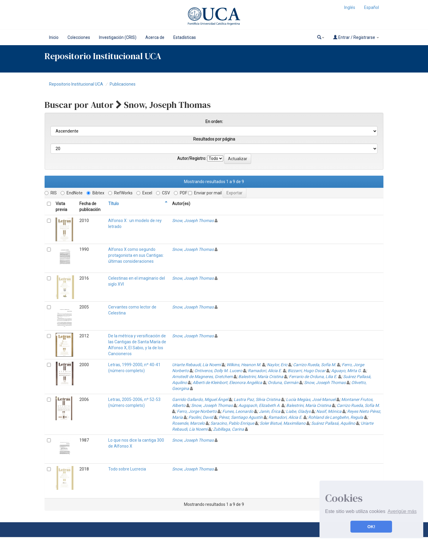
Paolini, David (200, 417)
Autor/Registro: (191, 158)
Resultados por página (214, 139)
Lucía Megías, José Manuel (311, 399)
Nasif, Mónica (329, 411)
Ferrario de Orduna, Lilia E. (313, 376)
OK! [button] (371, 526)
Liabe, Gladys (298, 411)
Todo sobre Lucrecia (127, 469)
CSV (163, 193)
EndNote (72, 193)
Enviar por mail (205, 193)
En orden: (214, 121)
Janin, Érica (269, 411)
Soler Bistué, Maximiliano (283, 423)
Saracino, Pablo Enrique (232, 423)
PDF (180, 193)
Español (371, 7)
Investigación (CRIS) (117, 37)
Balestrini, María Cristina (260, 376)
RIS (51, 193)
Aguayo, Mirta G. (346, 370)
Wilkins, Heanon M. (243, 364)
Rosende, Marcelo (188, 423)
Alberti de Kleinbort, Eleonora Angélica (227, 382)
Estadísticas (184, 37)
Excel (144, 193)
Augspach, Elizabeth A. (259, 405)
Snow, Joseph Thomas (193, 220)
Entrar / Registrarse (356, 37)
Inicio (54, 37)
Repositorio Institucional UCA (76, 84)
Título (113, 203)
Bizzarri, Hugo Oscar (306, 370)
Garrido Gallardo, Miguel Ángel (200, 399)
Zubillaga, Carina (228, 429)
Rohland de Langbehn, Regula (335, 417)
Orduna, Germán (283, 382)
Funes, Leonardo (237, 411)
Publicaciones (123, 84)
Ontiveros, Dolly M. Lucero (218, 370)
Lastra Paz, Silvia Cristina (257, 399)
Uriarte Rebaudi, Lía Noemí (196, 364)
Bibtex (95, 193)
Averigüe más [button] (402, 511)
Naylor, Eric (277, 364)
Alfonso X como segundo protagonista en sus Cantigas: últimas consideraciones (136, 255)
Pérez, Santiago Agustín (241, 417)
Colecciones (78, 37)
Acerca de (154, 37)
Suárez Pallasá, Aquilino (333, 423)
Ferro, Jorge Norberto (197, 411)
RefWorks (120, 193)
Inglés (349, 7)
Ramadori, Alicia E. (265, 370)
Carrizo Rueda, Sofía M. (314, 364)
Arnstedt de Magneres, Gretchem (202, 376)
